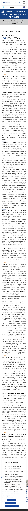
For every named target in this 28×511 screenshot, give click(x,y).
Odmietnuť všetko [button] (10, 502)
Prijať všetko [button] (11, 499)
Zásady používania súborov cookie (12, 496)
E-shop (12, 7)
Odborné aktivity (9, 20)
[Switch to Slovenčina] (24, 7)
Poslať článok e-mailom (7, 28)
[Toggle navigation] (24, 2)
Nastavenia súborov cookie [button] (12, 506)
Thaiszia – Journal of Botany (19, 20)
